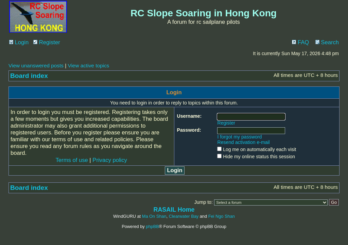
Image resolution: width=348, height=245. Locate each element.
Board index (29, 75)
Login (19, 42)
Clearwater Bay (183, 216)
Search (327, 42)
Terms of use (72, 160)
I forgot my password (240, 137)
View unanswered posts (36, 65)
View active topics (88, 65)
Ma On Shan (154, 216)
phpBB (152, 226)
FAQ (300, 42)
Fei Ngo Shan (221, 216)
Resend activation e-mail (244, 142)
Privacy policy (109, 160)
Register (46, 42)
